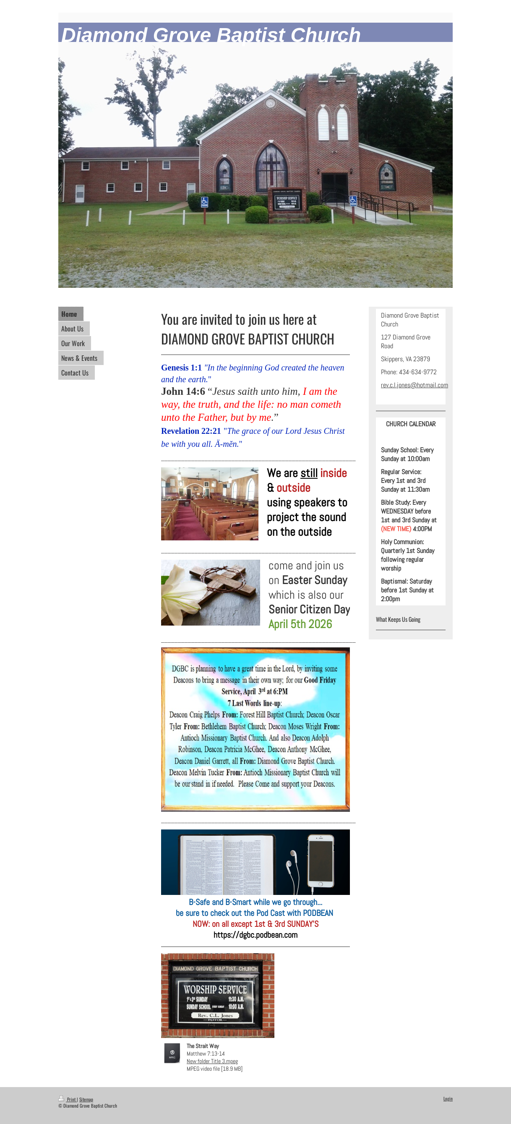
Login (448, 1098)
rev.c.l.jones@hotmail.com (414, 385)
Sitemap (86, 1099)
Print (67, 1099)
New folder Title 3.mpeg (212, 1061)
